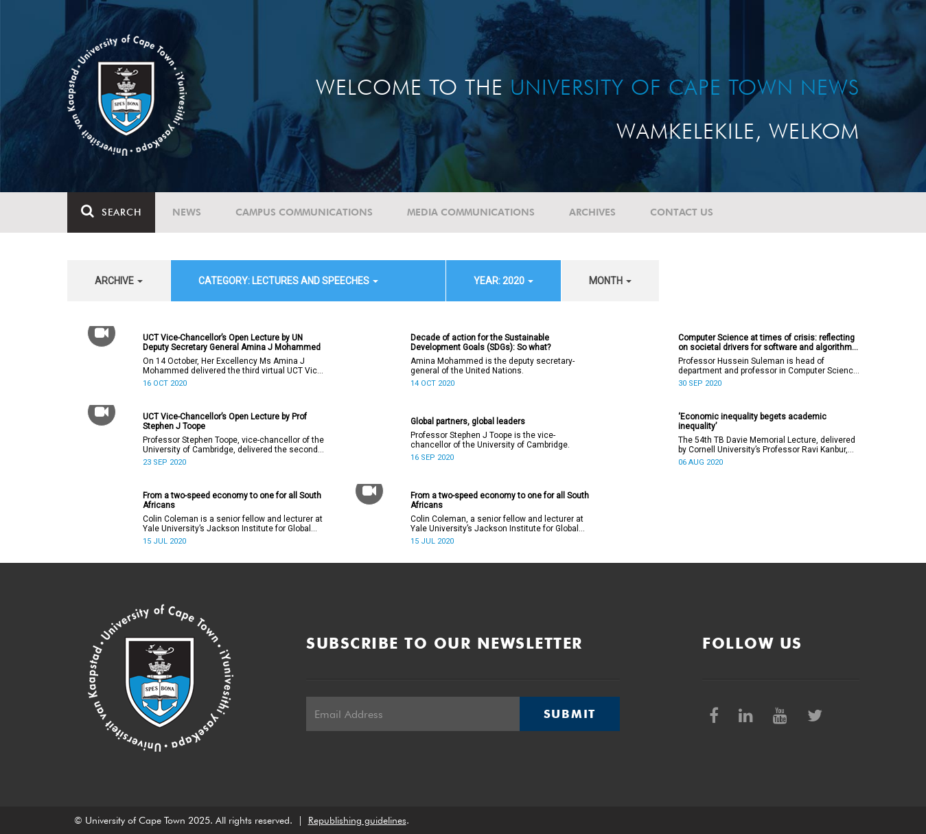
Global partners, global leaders (467, 421)
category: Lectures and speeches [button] (288, 280)
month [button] (610, 280)
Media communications (471, 212)
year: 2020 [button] (503, 280)
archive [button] (119, 280)
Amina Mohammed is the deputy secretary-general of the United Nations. (492, 365)
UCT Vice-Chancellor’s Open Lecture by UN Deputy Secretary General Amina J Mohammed (232, 342)
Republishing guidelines (357, 820)
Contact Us (681, 212)
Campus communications (304, 212)
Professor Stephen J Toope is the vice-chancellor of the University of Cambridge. (490, 440)
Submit (570, 714)
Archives (592, 212)
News (186, 212)
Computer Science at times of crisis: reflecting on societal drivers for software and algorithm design (766, 342)
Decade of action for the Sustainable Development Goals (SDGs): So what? (480, 342)
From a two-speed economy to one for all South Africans (232, 500)
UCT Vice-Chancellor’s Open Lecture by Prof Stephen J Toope (225, 421)
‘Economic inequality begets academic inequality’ (752, 421)
